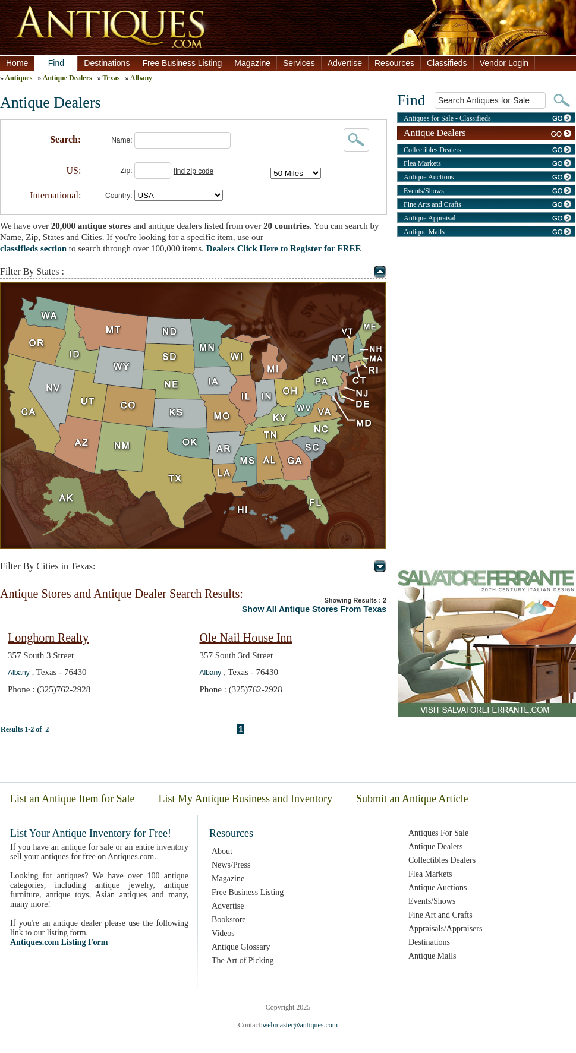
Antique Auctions (429, 177)
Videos (223, 933)
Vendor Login (504, 63)
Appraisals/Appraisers (445, 928)
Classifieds (447, 63)
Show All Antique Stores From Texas (314, 609)
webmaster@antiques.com (300, 1025)
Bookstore (229, 919)
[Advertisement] (486, 324)
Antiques (18, 78)
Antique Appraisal (430, 218)
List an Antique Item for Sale (72, 799)
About (222, 851)
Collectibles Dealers (432, 150)
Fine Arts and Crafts (432, 204)
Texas (111, 78)
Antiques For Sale (438, 832)
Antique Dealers (67, 78)
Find (56, 63)
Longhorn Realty (48, 637)
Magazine (252, 63)
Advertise (345, 63)
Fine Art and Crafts (440, 914)
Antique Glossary (241, 946)
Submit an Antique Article (412, 799)
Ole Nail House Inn (246, 637)
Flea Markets (422, 163)
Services (299, 63)
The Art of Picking (243, 960)
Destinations (107, 63)
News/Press (231, 864)
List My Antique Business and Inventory (245, 799)
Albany (141, 78)
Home (17, 63)
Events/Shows (424, 191)
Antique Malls (424, 232)
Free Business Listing (182, 63)
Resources (394, 63)
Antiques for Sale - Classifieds (447, 118)
